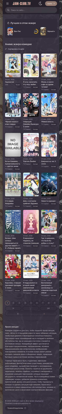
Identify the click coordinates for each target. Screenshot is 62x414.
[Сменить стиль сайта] (40, 3)
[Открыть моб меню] (7, 3)
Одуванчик (9, 82)
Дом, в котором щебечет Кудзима (30, 202)
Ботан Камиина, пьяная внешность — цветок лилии (12, 163)
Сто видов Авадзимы (9, 202)
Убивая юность (47, 122)
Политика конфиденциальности (17, 403)
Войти (49, 4)
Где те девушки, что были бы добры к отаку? (48, 240)
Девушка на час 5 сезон (48, 162)
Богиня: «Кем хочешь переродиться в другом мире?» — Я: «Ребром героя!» (13, 243)
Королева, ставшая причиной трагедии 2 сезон (13, 285)
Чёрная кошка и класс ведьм (11, 123)
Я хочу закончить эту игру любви (30, 83)
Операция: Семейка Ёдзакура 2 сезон (30, 124)
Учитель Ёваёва (29, 161)
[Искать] (8, 10)
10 (13, 308)
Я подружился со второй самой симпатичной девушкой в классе (31, 286)
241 (48, 308)
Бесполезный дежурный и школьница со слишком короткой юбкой (49, 288)
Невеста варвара (48, 201)
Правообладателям (15, 408)
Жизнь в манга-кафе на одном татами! (47, 84)
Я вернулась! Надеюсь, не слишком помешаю (31, 240)
